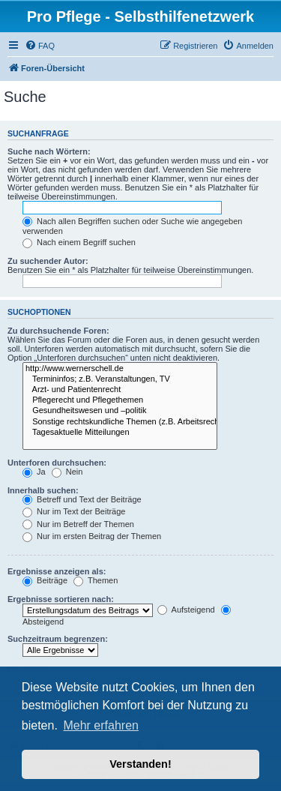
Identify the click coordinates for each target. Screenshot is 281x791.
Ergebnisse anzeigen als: (56, 571)
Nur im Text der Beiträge (73, 511)
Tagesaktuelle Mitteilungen (120, 432)
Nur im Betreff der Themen (78, 524)
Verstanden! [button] (140, 764)
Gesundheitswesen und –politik (120, 411)
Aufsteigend (186, 609)
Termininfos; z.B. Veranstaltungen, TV (120, 379)
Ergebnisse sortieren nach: (60, 599)
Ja (34, 471)
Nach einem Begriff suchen (79, 242)
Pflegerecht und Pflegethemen (120, 400)
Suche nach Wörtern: (49, 151)
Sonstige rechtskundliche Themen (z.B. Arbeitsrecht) (120, 422)
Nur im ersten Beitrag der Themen (91, 536)
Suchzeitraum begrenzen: (57, 638)
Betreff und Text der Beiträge (82, 499)
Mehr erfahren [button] (101, 725)
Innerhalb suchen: (43, 490)
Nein (67, 471)
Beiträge (44, 580)
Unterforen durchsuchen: (56, 462)
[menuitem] (40, 46)
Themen (95, 580)
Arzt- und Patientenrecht (120, 390)
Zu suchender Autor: (47, 260)
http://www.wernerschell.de (120, 369)
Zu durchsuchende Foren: (58, 330)
